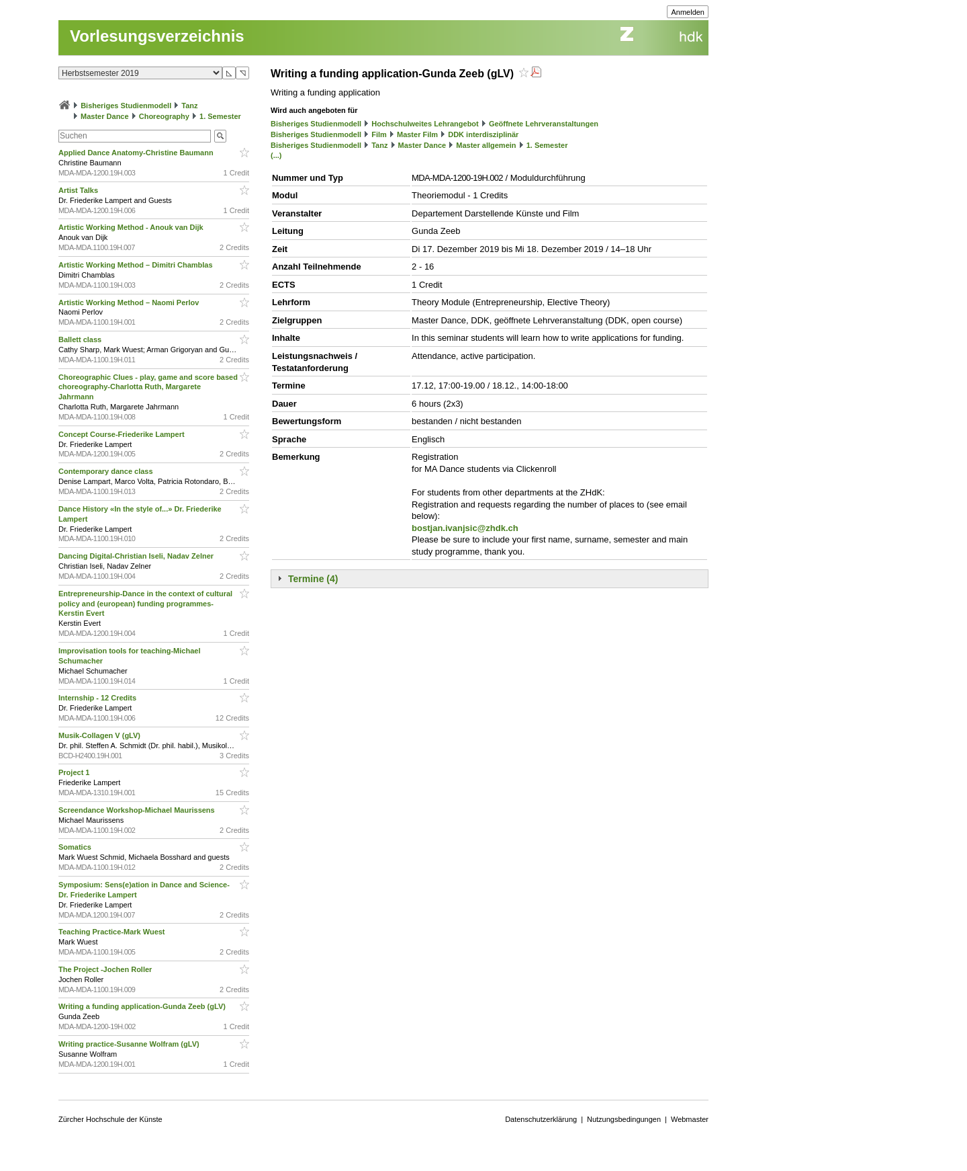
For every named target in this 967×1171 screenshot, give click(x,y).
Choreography (164, 116)
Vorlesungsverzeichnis (157, 36)
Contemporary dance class (106, 471)
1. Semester (220, 116)
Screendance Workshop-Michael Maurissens (137, 810)
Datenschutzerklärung (541, 1119)
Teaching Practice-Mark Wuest (112, 932)
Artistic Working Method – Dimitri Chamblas (136, 265)
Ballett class (80, 339)
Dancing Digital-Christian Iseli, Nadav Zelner (137, 556)
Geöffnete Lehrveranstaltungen (543, 124)
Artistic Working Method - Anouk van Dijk (131, 227)
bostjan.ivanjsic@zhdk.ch (465, 528)
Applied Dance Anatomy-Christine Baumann (137, 153)
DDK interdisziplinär (483, 134)
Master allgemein (486, 145)
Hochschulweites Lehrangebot (425, 124)
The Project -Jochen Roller (106, 969)
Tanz (189, 106)
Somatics (75, 847)
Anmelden (687, 12)
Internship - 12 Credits (98, 698)
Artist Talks (79, 190)
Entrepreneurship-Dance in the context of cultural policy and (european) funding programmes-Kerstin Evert (145, 604)
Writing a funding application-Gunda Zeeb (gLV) (143, 1006)
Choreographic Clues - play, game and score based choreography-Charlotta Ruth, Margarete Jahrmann (148, 387)
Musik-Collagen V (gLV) (100, 735)
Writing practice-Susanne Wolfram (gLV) (129, 1044)
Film (379, 134)
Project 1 (75, 772)
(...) (276, 155)
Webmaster (689, 1119)
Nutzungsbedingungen (624, 1119)
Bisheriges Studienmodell (126, 106)
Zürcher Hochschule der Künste (110, 1119)
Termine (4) (313, 578)
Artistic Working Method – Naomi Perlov (129, 302)
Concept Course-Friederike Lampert (122, 434)
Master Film (417, 134)
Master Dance (105, 116)
